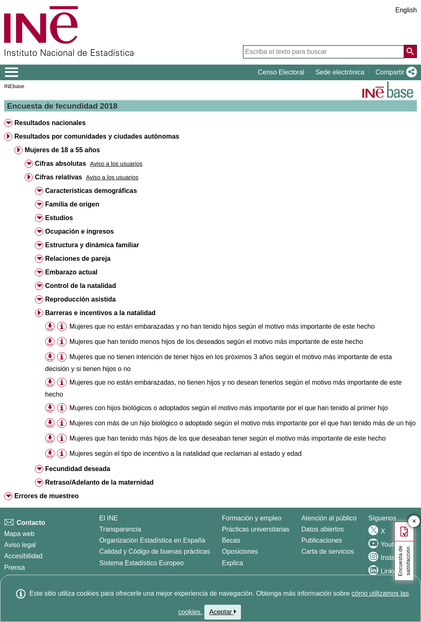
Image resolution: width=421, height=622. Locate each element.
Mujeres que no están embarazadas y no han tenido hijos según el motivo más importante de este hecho (222, 326)
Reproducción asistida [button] (80, 299)
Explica (232, 562)
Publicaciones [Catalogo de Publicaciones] (321, 540)
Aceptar (222, 611)
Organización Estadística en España (152, 540)
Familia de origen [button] (72, 204)
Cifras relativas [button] (58, 177)
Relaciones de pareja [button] (78, 258)
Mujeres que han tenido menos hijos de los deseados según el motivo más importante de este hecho (216, 341)
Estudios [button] (59, 217)
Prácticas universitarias (256, 529)
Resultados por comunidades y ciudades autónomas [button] (96, 136)
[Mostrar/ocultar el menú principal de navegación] (11, 72)
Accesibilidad (23, 555)
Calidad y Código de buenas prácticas (154, 551)
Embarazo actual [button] (71, 272)
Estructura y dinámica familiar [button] (92, 244)
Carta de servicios (327, 551)
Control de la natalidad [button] (80, 285)
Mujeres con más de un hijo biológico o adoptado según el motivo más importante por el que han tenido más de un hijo (242, 423)
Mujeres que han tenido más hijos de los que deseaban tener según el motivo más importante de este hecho (227, 438)
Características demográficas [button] (91, 190)
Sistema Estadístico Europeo (141, 562)
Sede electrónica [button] (339, 72)
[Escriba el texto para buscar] (323, 51)
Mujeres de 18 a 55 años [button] (62, 149)
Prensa (14, 567)
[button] (394, 72)
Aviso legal (20, 544)
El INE (108, 518)
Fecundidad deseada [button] (77, 468)
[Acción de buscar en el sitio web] (410, 51)
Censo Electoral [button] (281, 72)
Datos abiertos (322, 529)
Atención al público (328, 518)
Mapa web (19, 533)
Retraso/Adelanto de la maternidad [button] (99, 482)
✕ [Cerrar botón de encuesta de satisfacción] (414, 521)
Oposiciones (240, 551)
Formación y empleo (252, 518)
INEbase (14, 86)
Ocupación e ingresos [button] (79, 231)
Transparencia (120, 529)
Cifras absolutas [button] (60, 163)
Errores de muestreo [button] (46, 495)
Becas (231, 540)
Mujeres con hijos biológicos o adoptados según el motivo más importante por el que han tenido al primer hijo (228, 407)
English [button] (406, 10)
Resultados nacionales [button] (50, 122)
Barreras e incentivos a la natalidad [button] (100, 312)
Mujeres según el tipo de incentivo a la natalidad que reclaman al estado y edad (185, 453)
